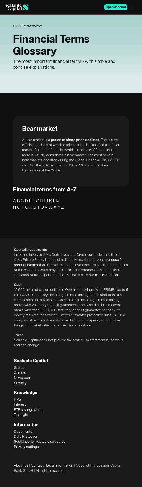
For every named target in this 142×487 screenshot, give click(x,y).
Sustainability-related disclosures (39, 442)
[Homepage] (16, 7)
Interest (20, 405)
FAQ (17, 400)
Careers (20, 373)
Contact (37, 465)
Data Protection (26, 437)
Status (19, 368)
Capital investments (30, 250)
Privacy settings (26, 447)
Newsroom (22, 378)
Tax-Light (21, 415)
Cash (18, 285)
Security (20, 383)
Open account (116, 7)
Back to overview (27, 26)
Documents (23, 432)
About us (21, 465)
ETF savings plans (28, 410)
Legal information (59, 465)
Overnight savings (79, 290)
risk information (107, 275)
